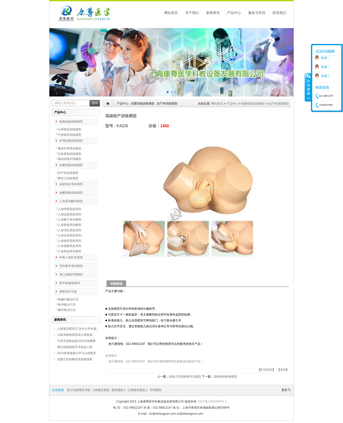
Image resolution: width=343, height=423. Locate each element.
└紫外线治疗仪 (64, 310)
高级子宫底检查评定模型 (185, 376)
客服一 (325, 58)
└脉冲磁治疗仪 (64, 304)
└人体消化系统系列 (67, 230)
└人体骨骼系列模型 (67, 225)
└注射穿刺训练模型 (67, 154)
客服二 (325, 67)
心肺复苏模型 (101, 390)
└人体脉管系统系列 (67, 241)
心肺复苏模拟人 (138, 390)
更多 (284, 390)
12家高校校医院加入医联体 (75, 335)
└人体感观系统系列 (67, 246)
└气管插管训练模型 (67, 135)
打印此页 (266, 369)
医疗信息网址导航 (78, 390)
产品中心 (234, 13)
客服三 (325, 76)
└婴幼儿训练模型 (66, 178)
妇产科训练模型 (278, 103)
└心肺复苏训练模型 (67, 129)
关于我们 (192, 13)
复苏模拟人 (118, 390)
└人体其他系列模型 (67, 251)
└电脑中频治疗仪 (66, 299)
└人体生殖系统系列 (67, 235)
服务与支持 (256, 13)
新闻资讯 (213, 13)
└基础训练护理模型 (67, 159)
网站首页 (171, 13)
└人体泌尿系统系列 (67, 214)
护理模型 (155, 390)
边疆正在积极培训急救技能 (74, 359)
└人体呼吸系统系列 (67, 209)
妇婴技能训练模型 (253, 103)
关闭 (283, 369)
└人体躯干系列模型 (67, 219)
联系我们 (279, 13)
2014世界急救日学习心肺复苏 (76, 353)
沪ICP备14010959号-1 (212, 401)
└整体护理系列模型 (67, 148)
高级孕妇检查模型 (225, 376)
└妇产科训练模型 (66, 173)
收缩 (308, 87)
